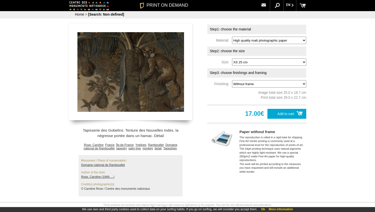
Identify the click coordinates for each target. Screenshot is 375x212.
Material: (223, 40)
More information (281, 209)
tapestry (121, 148)
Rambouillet (156, 145)
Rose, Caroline (93, 145)
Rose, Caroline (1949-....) (98, 177)
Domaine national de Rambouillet (103, 165)
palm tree (134, 148)
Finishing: (222, 84)
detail (158, 148)
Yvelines (140, 145)
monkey (147, 148)
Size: (226, 62)
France (109, 145)
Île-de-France (125, 145)
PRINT (164, 5)
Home (79, 14)
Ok (263, 209)
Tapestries (170, 148)
